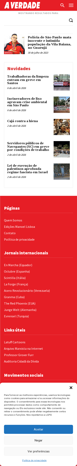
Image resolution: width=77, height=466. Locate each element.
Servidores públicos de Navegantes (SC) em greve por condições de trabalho (28, 146)
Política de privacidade (34, 460)
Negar (38, 440)
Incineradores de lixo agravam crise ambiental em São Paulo (27, 102)
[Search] (71, 20)
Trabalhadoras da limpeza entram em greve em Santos (28, 80)
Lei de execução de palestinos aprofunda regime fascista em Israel (27, 169)
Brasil (8, 52)
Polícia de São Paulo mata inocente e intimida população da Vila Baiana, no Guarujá (49, 42)
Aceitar (38, 429)
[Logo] (31, 5)
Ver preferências (39, 451)
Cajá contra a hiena (22, 121)
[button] (71, 388)
